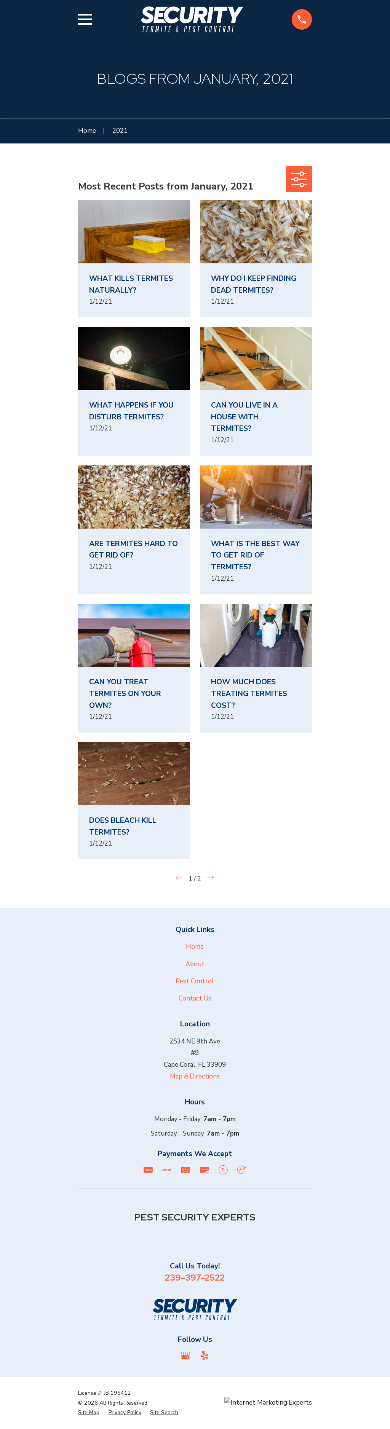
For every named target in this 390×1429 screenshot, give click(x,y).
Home (195, 946)
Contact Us (195, 998)
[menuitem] (88, 1413)
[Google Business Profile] (185, 1355)
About (195, 964)
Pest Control (195, 981)
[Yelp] (204, 1355)
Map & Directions (195, 1076)
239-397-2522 (195, 1277)
